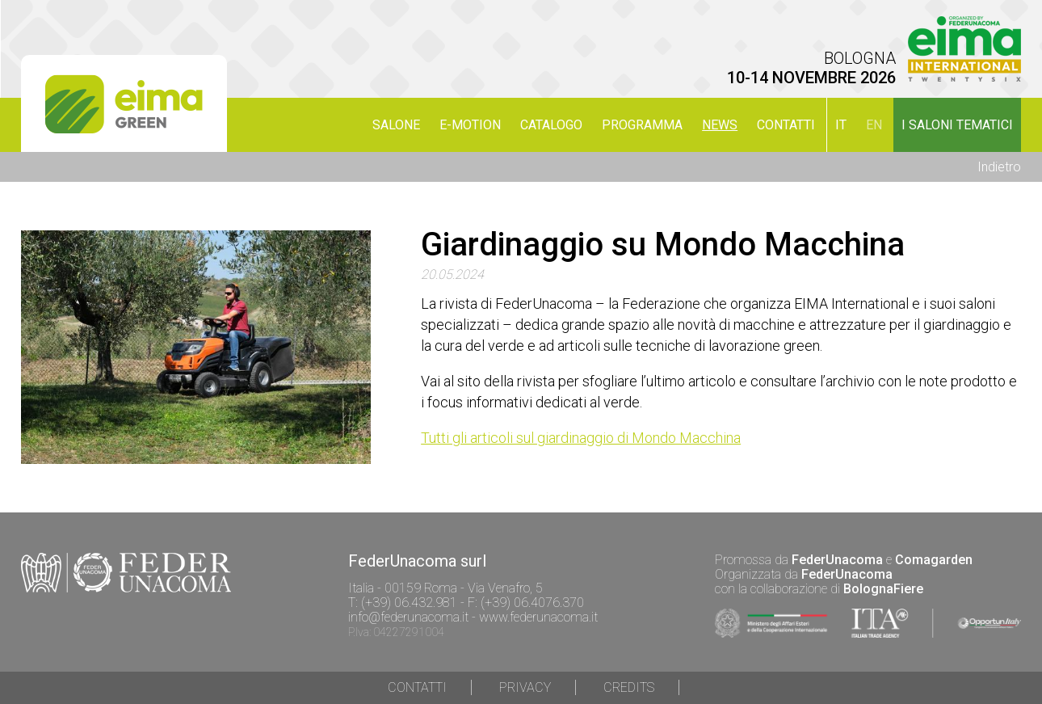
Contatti (786, 125)
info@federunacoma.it (408, 617)
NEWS (719, 125)
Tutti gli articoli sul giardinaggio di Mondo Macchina (581, 437)
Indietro (999, 167)
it (841, 125)
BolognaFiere (883, 589)
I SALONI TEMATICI (957, 125)
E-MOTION (470, 125)
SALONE (396, 125)
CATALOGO (551, 125)
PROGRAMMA (642, 125)
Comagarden (934, 559)
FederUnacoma (837, 559)
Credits (628, 687)
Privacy (525, 687)
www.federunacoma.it (538, 617)
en (874, 125)
